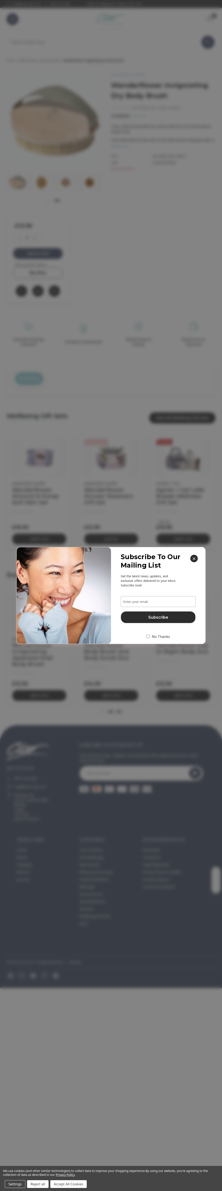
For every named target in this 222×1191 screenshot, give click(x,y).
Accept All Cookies (68, 1184)
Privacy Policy (65, 1175)
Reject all (38, 1184)
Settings (15, 1184)
